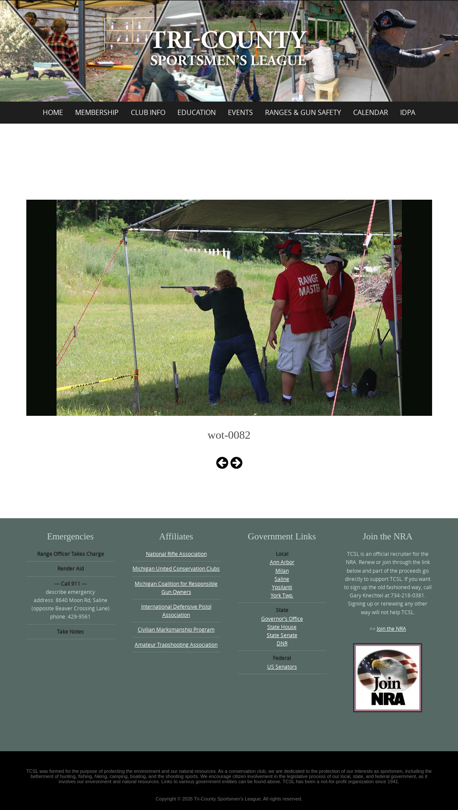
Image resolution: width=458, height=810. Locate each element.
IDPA (407, 112)
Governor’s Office (282, 618)
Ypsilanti (282, 587)
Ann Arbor (282, 561)
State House (282, 626)
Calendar (370, 112)
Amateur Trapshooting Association (176, 644)
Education (196, 112)
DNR (282, 643)
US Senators (282, 666)
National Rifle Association (176, 553)
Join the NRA (391, 628)
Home (53, 112)
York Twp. (282, 595)
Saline (282, 578)
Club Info (148, 112)
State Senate (282, 634)
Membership (97, 112)
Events (240, 112)
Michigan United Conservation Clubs (176, 568)
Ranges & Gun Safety (303, 112)
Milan (282, 570)
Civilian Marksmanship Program (176, 629)
